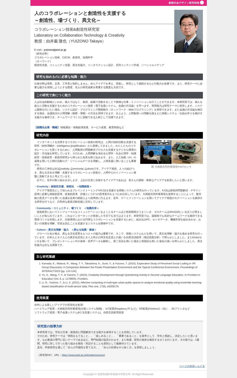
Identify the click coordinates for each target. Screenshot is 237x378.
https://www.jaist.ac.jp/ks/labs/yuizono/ (83, 355)
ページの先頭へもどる (192, 366)
